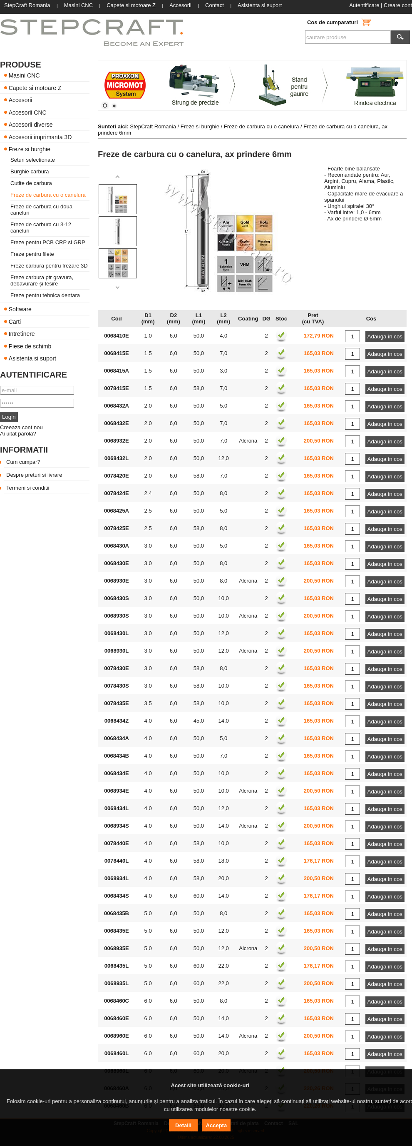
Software (20, 309)
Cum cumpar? (23, 462)
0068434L (116, 808)
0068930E (116, 581)
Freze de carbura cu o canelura (48, 195)
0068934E (116, 791)
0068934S (116, 826)
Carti (15, 321)
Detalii (183, 1125)
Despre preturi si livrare (34, 475)
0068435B (116, 913)
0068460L (116, 1053)
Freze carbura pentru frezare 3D (49, 266)
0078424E (116, 493)
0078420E (116, 476)
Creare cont (398, 5)
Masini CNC (24, 75)
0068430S (116, 598)
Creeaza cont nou (21, 427)
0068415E (116, 353)
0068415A (116, 371)
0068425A (116, 511)
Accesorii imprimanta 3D (40, 136)
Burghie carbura (29, 171)
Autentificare (364, 5)
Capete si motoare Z (35, 87)
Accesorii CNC (28, 112)
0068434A (116, 738)
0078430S (116, 686)
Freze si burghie (29, 149)
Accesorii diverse (31, 124)
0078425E (116, 528)
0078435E (116, 703)
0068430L (116, 633)
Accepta (216, 1125)
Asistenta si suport (32, 358)
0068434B (116, 756)
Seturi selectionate (32, 160)
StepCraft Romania (153, 126)
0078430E (116, 668)
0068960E (116, 1036)
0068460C (116, 1001)
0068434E (116, 773)
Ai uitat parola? (18, 433)
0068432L (116, 458)
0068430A (116, 546)
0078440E (116, 843)
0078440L (116, 861)
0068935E (116, 948)
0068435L (116, 966)
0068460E (116, 1018)
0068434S (116, 896)
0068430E (116, 563)
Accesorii (20, 100)
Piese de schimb (30, 346)
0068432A (116, 406)
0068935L (116, 983)
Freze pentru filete (32, 254)
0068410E (116, 336)
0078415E (116, 388)
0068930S (116, 616)
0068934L (116, 878)
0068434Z (116, 721)
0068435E (116, 931)
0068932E (116, 441)
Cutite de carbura (31, 183)
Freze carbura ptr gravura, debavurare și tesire (41, 280)
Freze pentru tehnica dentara (45, 295)
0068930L (116, 651)
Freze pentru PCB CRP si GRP (47, 242)
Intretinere (22, 333)
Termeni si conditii (27, 488)
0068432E (116, 423)
